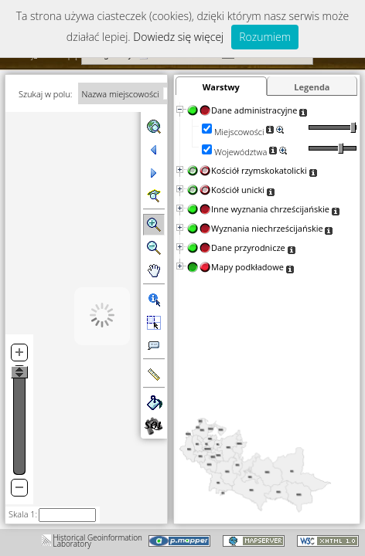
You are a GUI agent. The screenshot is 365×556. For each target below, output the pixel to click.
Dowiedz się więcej (178, 36)
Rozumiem (265, 36)
